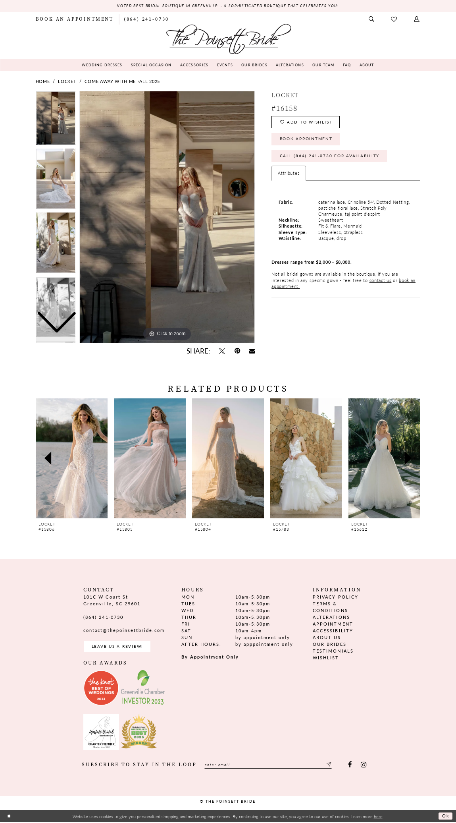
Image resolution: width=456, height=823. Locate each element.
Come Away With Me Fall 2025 (122, 82)
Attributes (289, 176)
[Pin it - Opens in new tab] (237, 351)
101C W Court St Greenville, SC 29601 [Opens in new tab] (111, 600)
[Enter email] (270, 765)
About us (327, 638)
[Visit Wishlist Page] (394, 19)
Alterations (331, 617)
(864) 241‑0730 (103, 617)
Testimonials (333, 651)
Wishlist (326, 658)
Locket (67, 82)
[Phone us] (146, 19)
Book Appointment (308, 140)
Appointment (333, 624)
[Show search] (372, 19)
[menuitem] (75, 19)
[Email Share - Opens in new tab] (252, 351)
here (378, 816)
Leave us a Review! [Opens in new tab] (119, 647)
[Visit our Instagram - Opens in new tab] (364, 765)
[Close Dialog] (9, 816)
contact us (380, 283)
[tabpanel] (167, 217)
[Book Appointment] (75, 19)
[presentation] (72, 458)
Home (43, 82)
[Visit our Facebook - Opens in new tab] (350, 765)
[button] (417, 19)
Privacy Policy (335, 597)
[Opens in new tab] (101, 689)
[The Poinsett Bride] (228, 38)
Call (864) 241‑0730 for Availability (332, 158)
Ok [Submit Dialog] (445, 816)
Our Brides (329, 644)
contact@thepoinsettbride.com (124, 631)
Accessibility (333, 631)
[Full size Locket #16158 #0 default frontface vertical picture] (167, 217)
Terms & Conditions (330, 607)
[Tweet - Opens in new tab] (222, 351)
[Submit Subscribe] (333, 765)
